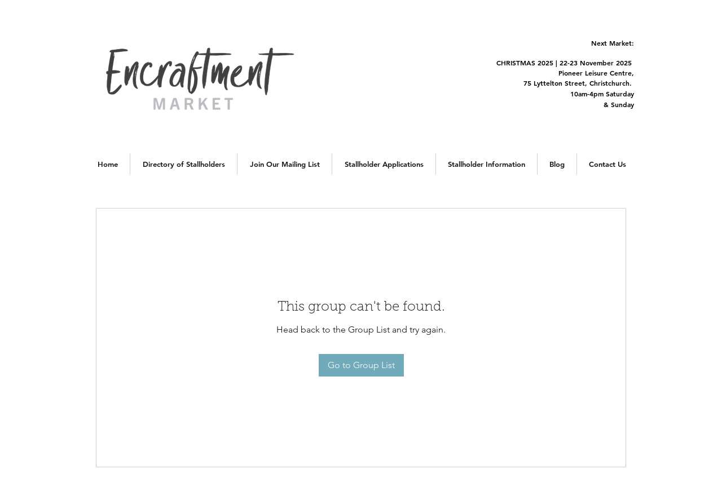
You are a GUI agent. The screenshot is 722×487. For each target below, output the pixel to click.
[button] (183, 164)
